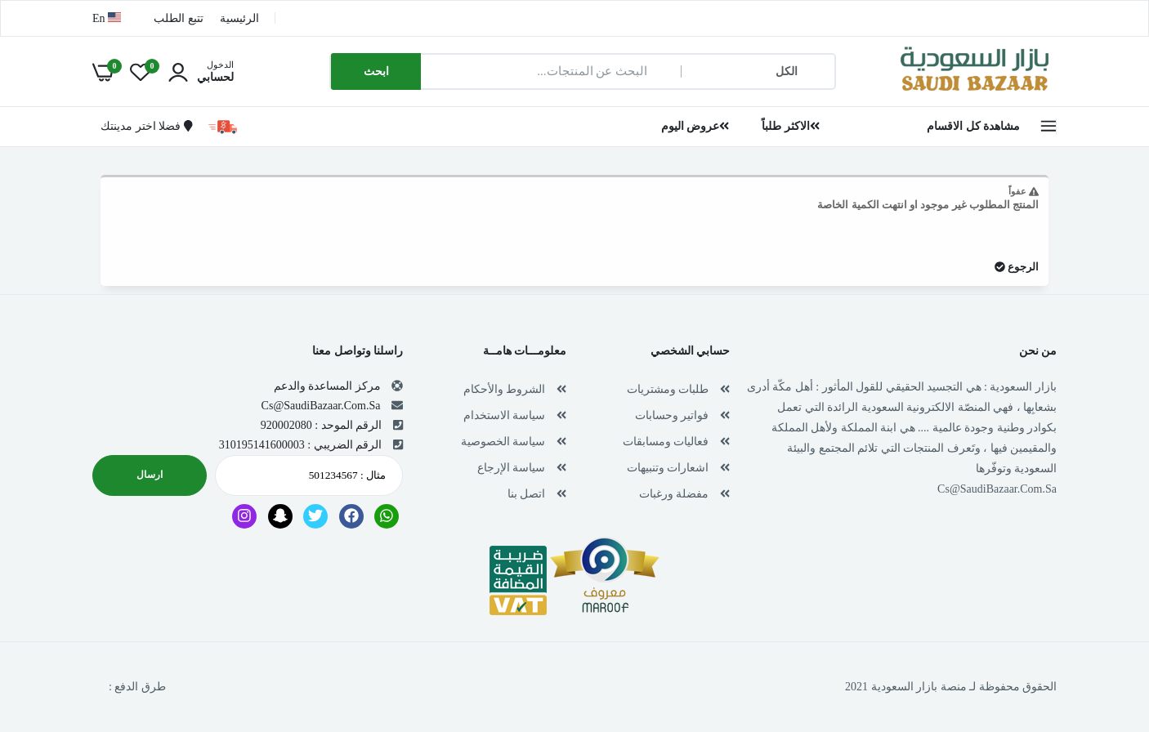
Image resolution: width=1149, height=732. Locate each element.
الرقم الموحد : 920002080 (321, 425)
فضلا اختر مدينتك (146, 126)
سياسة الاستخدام (504, 415)
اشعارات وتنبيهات (668, 468)
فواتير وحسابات (672, 415)
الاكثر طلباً (791, 126)
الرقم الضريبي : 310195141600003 (300, 445)
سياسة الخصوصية (503, 441)
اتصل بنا (526, 494)
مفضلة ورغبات (674, 494)
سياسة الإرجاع (511, 468)
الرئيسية (239, 18)
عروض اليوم (695, 126)
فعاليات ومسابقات (666, 441)
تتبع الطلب (178, 18)
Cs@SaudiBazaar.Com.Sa (997, 489)
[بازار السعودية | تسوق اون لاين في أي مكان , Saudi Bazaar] (975, 92)
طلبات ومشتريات (668, 389)
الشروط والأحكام (504, 389)
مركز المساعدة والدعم (327, 386)
